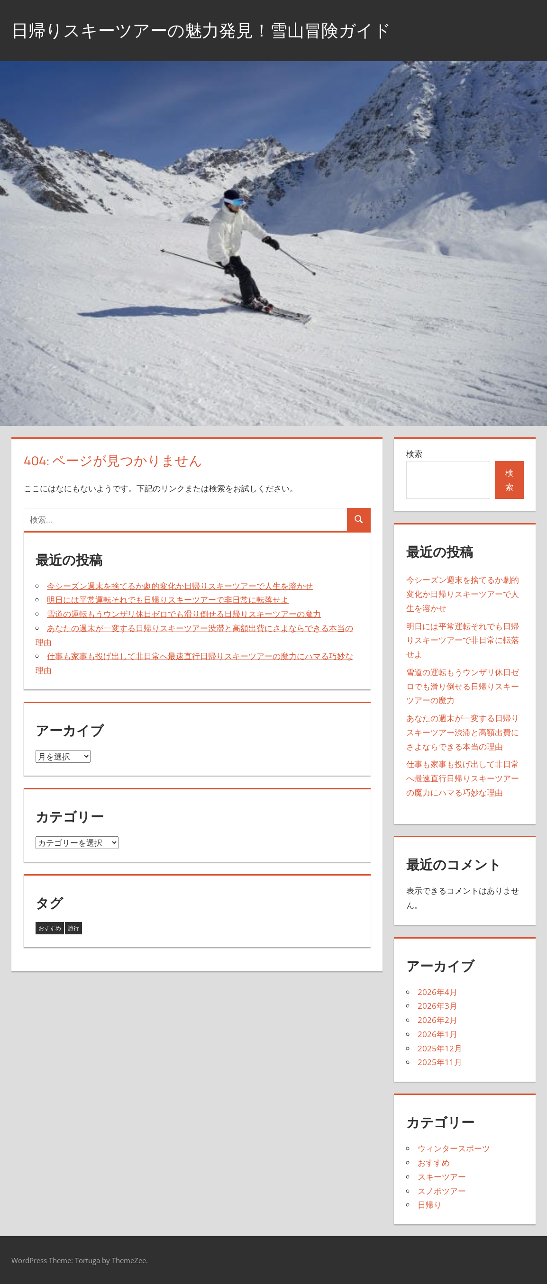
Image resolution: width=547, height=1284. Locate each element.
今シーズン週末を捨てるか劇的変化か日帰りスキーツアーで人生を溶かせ (180, 585)
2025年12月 (440, 1048)
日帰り (430, 1204)
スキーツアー (442, 1176)
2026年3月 (437, 1005)
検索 (414, 453)
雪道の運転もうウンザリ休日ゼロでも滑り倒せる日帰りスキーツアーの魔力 (184, 613)
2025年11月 (440, 1062)
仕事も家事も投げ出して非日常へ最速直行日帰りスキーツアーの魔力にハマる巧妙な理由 (462, 778)
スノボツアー (442, 1190)
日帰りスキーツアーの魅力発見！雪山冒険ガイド (201, 30)
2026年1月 (437, 1034)
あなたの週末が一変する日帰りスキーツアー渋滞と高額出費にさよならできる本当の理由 (462, 732)
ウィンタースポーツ (454, 1148)
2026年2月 (437, 1019)
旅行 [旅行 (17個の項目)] (73, 928)
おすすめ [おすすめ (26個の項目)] (49, 928)
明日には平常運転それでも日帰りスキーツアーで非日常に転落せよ (168, 599)
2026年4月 (437, 991)
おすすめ (434, 1162)
